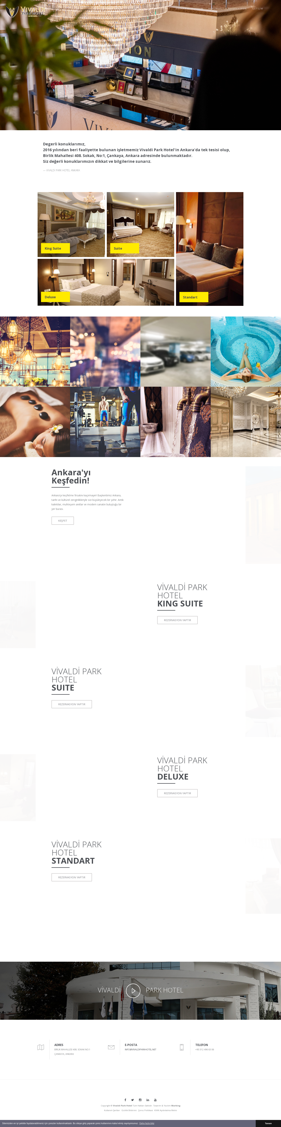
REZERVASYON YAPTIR (177, 620)
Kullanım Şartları (112, 1110)
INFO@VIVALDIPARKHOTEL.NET (140, 1049)
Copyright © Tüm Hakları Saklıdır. (127, 1105)
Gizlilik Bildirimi (129, 1110)
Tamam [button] (268, 1123)
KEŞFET (62, 520)
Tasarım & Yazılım (166, 1105)
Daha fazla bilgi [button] (146, 1123)
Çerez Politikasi (145, 1110)
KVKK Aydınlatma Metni (165, 1110)
